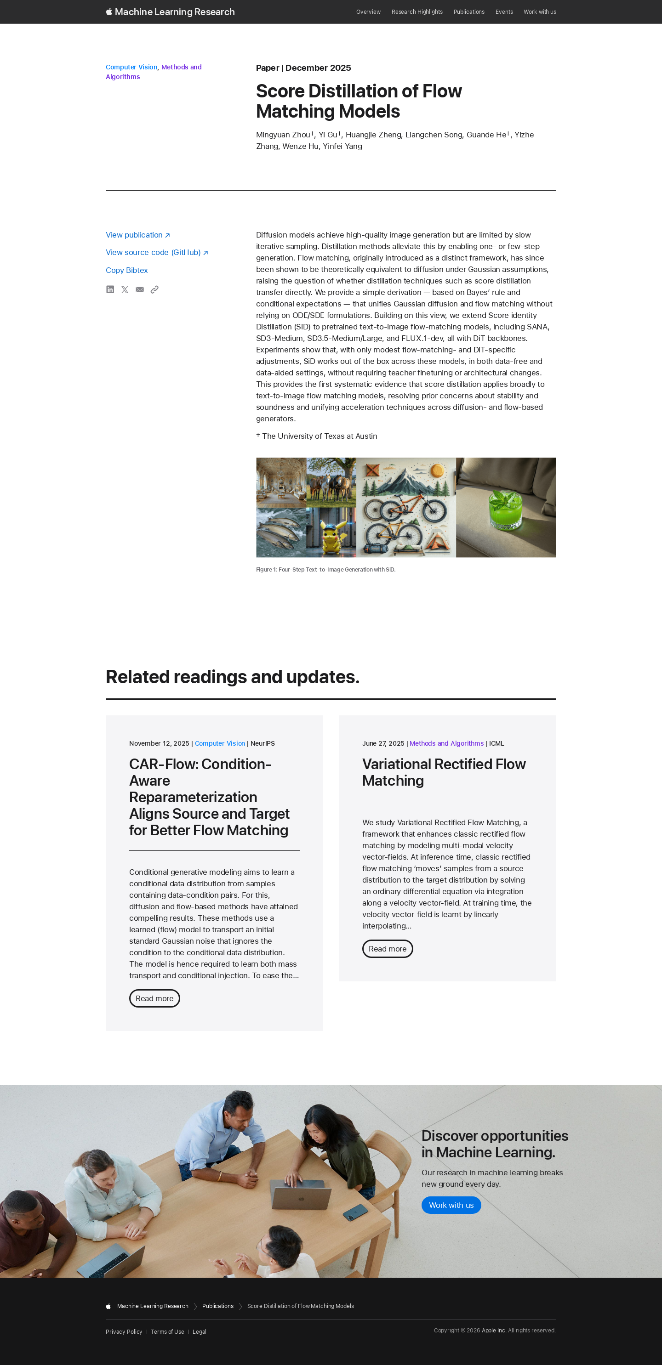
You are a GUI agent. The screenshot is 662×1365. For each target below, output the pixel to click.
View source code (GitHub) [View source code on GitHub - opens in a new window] (153, 252)
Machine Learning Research (175, 11)
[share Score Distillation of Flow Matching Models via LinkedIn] (110, 289)
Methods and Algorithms (447, 743)
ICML (496, 743)
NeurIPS (263, 743)
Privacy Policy (124, 1332)
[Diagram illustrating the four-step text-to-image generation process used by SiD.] (406, 508)
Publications (469, 12)
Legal (199, 1332)
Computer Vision (131, 67)
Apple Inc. (494, 1330)
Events (504, 12)
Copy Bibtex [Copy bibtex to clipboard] (127, 270)
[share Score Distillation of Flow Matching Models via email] (139, 289)
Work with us (540, 12)
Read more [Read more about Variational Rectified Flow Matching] (388, 948)
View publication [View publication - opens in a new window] (134, 234)
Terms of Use (167, 1332)
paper (268, 67)
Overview (368, 12)
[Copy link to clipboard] (154, 289)
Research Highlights (417, 12)
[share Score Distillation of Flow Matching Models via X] (125, 289)
